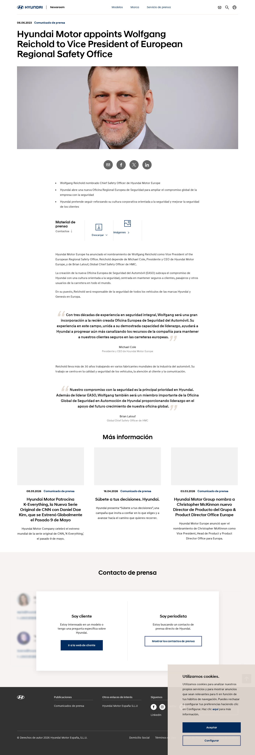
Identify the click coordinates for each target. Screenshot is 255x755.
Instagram (162, 707)
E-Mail (108, 164)
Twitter (134, 164)
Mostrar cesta (219, 7)
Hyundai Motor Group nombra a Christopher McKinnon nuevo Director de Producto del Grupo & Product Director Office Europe (204, 507)
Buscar (227, 7)
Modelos (117, 7)
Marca (135, 7)
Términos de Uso (165, 737)
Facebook (121, 164)
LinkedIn (147, 164)
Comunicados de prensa (69, 705)
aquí (215, 709)
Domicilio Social (139, 737)
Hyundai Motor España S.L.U (120, 705)
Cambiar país (234, 7)
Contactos (62, 231)
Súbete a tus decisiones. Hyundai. (127, 499)
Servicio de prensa (159, 7)
